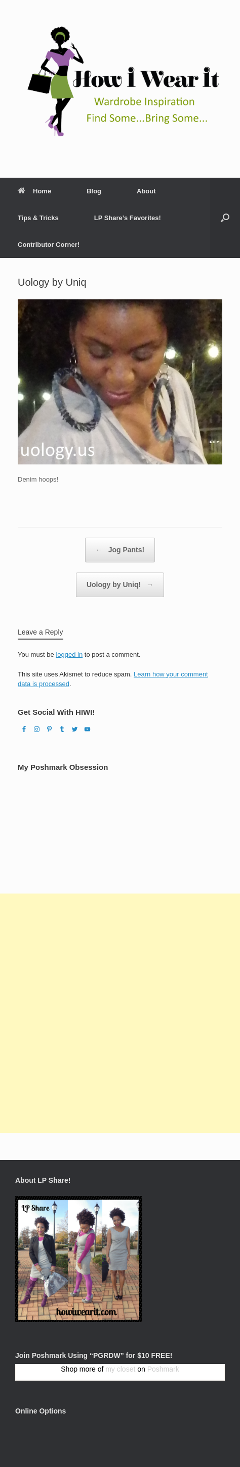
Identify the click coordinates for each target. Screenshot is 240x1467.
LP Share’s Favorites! (127, 218)
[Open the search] (225, 218)
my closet (120, 1369)
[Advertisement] (120, 1013)
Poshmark (163, 1369)
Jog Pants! (120, 550)
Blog (94, 191)
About (146, 191)
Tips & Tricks (38, 218)
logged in (69, 654)
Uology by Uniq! (120, 585)
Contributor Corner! (48, 244)
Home (34, 191)
